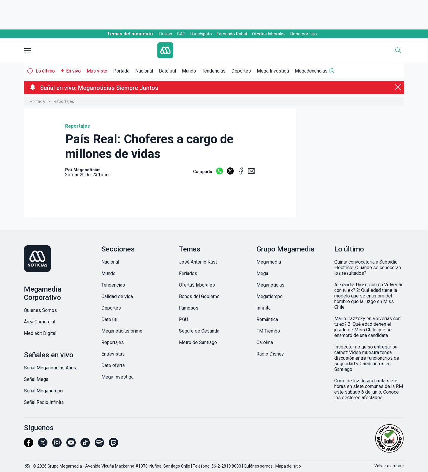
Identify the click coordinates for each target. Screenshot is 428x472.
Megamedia (268, 262)
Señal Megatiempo (43, 391)
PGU (183, 319)
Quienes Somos (40, 310)
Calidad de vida (117, 296)
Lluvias (165, 34)
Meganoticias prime (121, 331)
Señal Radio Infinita (44, 402)
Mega (262, 273)
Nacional (144, 71)
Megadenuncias (311, 71)
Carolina (264, 342)
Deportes (241, 71)
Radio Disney (270, 354)
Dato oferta (113, 365)
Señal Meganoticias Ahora (51, 368)
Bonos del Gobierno (199, 296)
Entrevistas (113, 354)
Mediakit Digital (40, 333)
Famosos (188, 308)
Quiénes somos (258, 466)
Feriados (188, 273)
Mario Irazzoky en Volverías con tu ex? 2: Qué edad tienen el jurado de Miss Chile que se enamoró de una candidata (367, 327)
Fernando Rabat (232, 34)
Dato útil (167, 71)
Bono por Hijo (303, 34)
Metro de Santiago (198, 342)
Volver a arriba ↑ (389, 465)
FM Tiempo (268, 331)
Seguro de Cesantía (199, 331)
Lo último (45, 71)
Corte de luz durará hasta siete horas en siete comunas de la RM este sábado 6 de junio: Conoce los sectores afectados (368, 389)
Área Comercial (39, 322)
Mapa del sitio (288, 466)
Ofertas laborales (269, 34)
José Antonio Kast (198, 262)
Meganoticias (270, 285)
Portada (121, 71)
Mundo (189, 71)
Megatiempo (269, 296)
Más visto (97, 71)
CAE (181, 34)
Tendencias (213, 71)
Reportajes (64, 101)
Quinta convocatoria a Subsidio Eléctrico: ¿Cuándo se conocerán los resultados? (367, 267)
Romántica (267, 319)
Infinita (263, 308)
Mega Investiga (273, 71)
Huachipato (201, 34)
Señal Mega (36, 379)
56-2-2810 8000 (226, 466)
